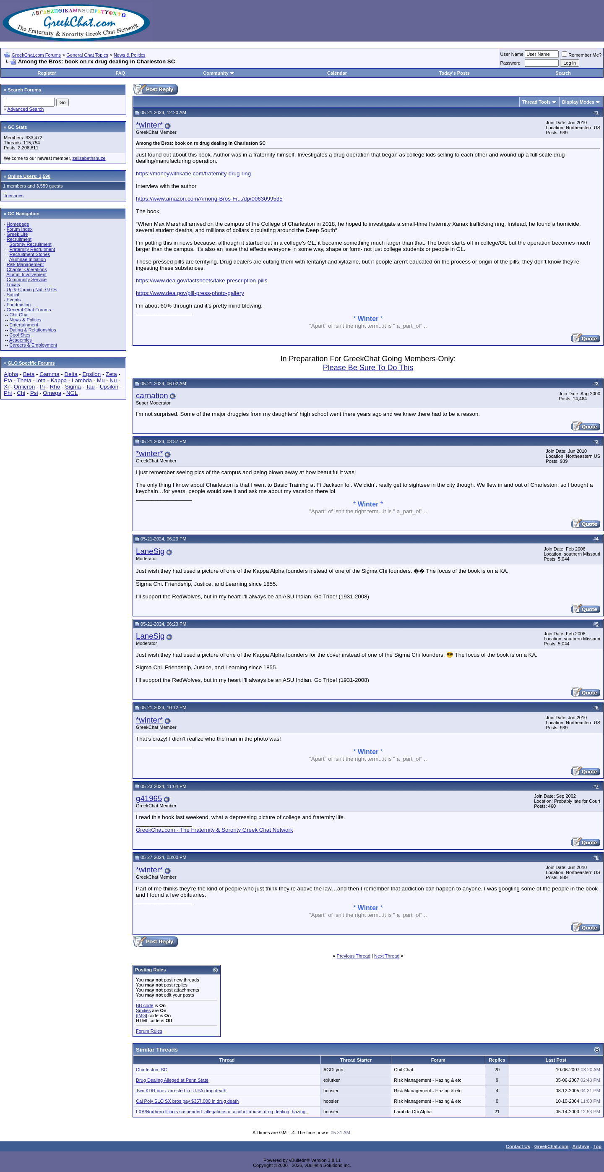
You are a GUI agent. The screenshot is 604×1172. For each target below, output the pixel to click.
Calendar (337, 73)
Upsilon (109, 387)
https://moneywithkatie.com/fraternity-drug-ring (193, 173)
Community (218, 73)
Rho (55, 387)
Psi (34, 393)
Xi (6, 387)
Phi (8, 393)
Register (46, 73)
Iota (41, 380)
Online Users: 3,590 (29, 176)
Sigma (73, 387)
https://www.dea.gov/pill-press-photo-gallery (190, 293)
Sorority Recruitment (30, 244)
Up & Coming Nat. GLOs (32, 289)
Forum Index (20, 229)
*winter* (149, 124)
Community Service (27, 279)
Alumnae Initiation (27, 259)
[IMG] (141, 1015)
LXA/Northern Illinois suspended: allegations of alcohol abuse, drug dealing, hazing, (221, 1111)
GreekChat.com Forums (36, 54)
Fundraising (19, 304)
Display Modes (578, 101)
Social (13, 294)
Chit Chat (19, 314)
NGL (72, 393)
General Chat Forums (29, 309)
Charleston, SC (151, 1069)
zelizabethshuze (89, 158)
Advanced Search (26, 109)
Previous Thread (354, 955)
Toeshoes (13, 195)
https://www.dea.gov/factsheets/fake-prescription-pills (201, 280)
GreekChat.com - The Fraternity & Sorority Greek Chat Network (214, 830)
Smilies (143, 1010)
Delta (71, 374)
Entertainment (23, 324)
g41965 (149, 798)
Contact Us (518, 1146)
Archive (581, 1146)
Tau (90, 387)
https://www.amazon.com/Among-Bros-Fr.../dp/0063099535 (209, 199)
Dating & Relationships (32, 329)
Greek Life (17, 234)
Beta (28, 374)
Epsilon (91, 374)
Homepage (18, 224)
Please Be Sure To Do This (368, 367)
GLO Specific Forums (31, 362)
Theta (24, 380)
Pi (42, 387)
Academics (20, 339)
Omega (52, 393)
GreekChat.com (551, 1146)
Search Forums (24, 89)
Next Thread (386, 955)
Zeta (111, 374)
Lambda (82, 380)
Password (510, 62)
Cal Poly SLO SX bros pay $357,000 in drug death (187, 1101)
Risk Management (25, 264)
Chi (21, 393)
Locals (13, 284)
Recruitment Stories (29, 254)
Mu (101, 380)
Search (563, 73)
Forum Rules (149, 1031)
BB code (145, 1005)
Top (597, 1146)
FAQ (120, 73)
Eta (8, 380)
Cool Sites (19, 334)
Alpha (11, 374)
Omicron (24, 387)
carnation (152, 395)
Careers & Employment (33, 344)
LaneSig (150, 551)
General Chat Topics (87, 54)
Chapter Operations (27, 269)
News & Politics (130, 54)
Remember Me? (581, 54)
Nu (113, 380)
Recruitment (19, 239)
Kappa (59, 380)
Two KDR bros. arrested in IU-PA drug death (181, 1090)
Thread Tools (536, 101)
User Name (512, 54)
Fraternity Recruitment (32, 249)
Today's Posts (454, 73)
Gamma (49, 374)
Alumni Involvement (26, 274)
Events (14, 299)
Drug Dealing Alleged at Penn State (172, 1080)
